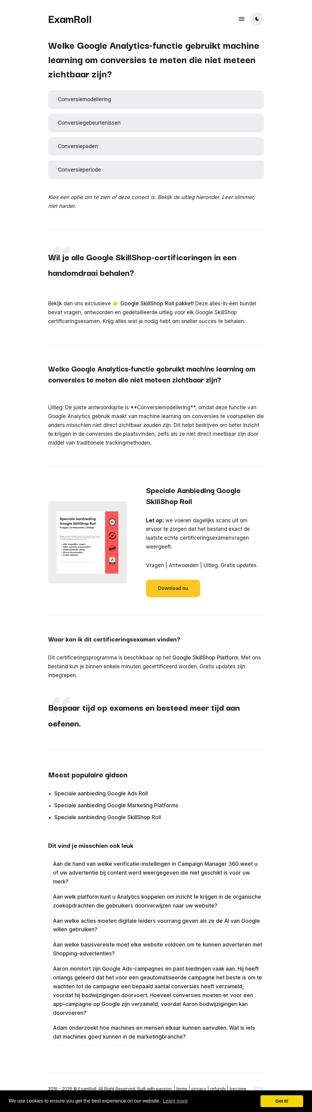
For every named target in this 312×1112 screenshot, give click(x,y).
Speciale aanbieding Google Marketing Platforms (116, 805)
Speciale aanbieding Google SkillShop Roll (107, 817)
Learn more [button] (175, 1100)
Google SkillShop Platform (205, 658)
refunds (218, 1088)
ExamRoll (70, 18)
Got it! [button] (281, 1101)
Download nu (173, 588)
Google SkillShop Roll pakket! (157, 303)
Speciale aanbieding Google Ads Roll (101, 793)
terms (181, 1088)
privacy (198, 1088)
